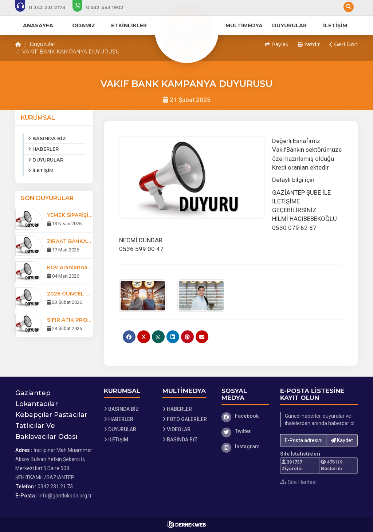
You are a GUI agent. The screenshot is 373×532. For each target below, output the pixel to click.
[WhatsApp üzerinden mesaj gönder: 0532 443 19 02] (102, 7)
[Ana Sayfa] (186, 30)
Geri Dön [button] (343, 44)
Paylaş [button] (276, 44)
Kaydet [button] (342, 440)
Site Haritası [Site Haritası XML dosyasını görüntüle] (298, 482)
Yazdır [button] (309, 44)
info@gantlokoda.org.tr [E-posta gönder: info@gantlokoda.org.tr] (65, 496)
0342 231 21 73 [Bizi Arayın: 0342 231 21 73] (55, 486)
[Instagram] (245, 446)
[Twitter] (245, 431)
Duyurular (42, 44)
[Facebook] (245, 416)
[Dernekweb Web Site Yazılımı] (186, 524)
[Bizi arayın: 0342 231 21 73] (45, 7)
